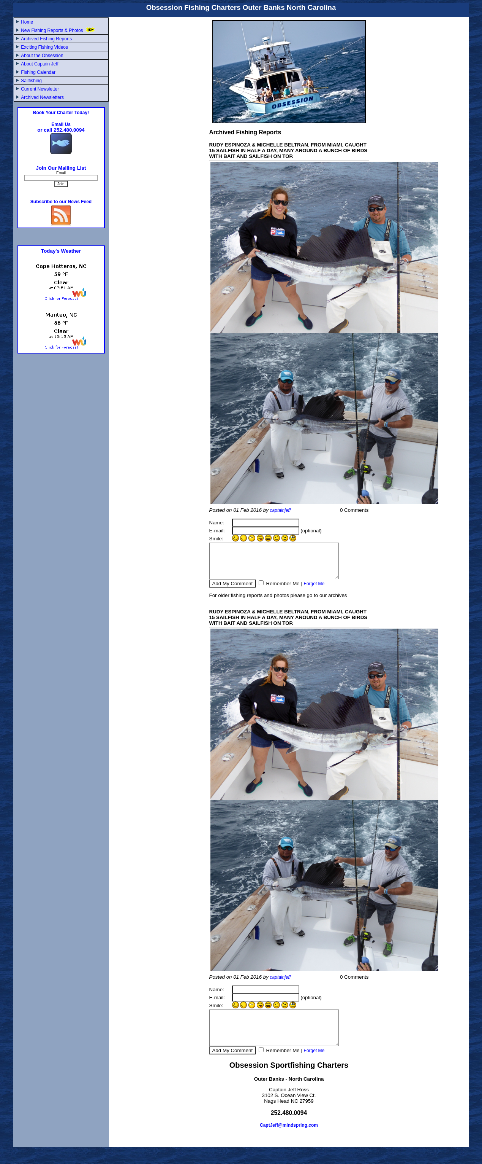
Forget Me (314, 590)
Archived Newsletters (42, 97)
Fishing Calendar (38, 72)
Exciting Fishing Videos (44, 47)
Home (27, 22)
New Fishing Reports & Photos (58, 30)
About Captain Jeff (39, 64)
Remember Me (282, 590)
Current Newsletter (40, 89)
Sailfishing (31, 80)
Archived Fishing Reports (46, 38)
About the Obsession (42, 55)
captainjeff (280, 510)
